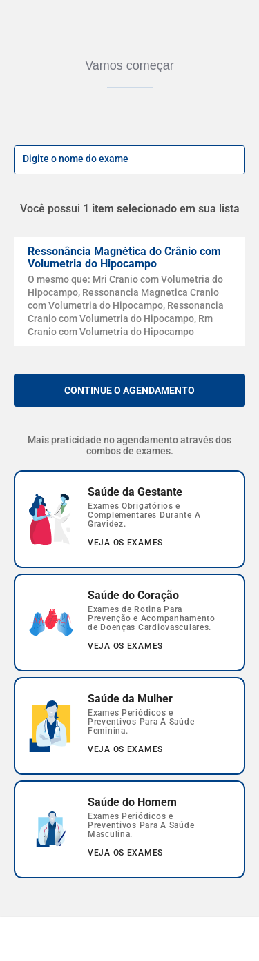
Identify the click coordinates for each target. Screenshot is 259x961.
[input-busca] (114, 160)
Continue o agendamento (129, 390)
